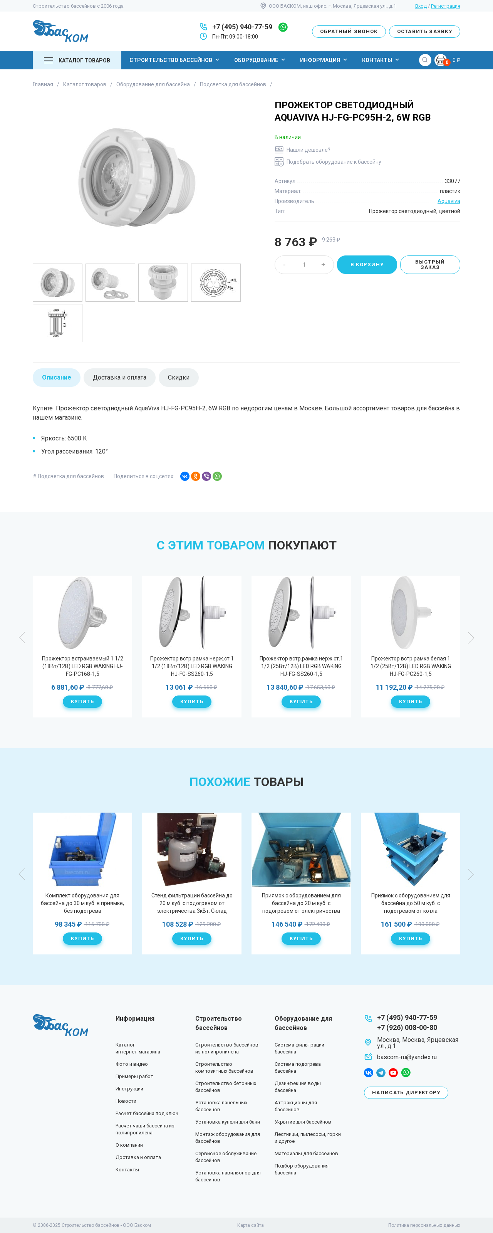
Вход (421, 6)
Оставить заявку (425, 31)
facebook (368, 1072)
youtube (393, 1072)
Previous (22, 638)
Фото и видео (132, 1064)
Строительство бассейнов (175, 60)
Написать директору (406, 1092)
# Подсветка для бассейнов (68, 476)
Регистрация (445, 6)
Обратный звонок (349, 31)
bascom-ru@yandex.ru (407, 1057)
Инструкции (129, 1089)
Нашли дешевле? (308, 150)
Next (470, 638)
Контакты (381, 60)
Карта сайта (250, 1225)
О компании (129, 1145)
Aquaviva (449, 201)
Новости (126, 1101)
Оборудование (260, 60)
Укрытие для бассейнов (303, 1122)
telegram (381, 1072)
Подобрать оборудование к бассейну (334, 162)
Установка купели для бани (227, 1122)
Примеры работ (134, 1076)
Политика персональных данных (424, 1225)
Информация (324, 60)
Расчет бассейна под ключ (147, 1113)
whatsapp (283, 27)
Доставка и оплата (138, 1157)
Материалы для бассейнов (306, 1153)
